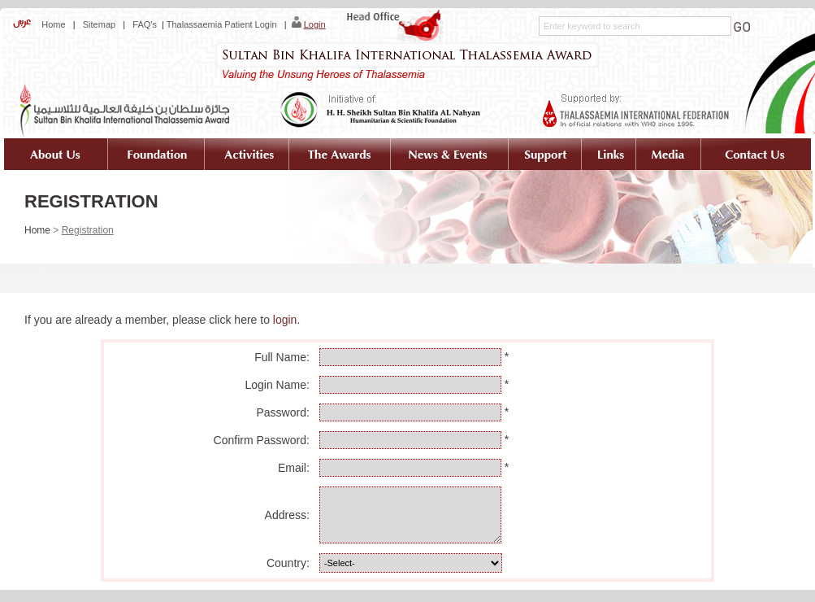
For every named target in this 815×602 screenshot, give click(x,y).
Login (315, 24)
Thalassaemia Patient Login (222, 24)
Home (52, 24)
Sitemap (99, 24)
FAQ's (144, 24)
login (285, 319)
